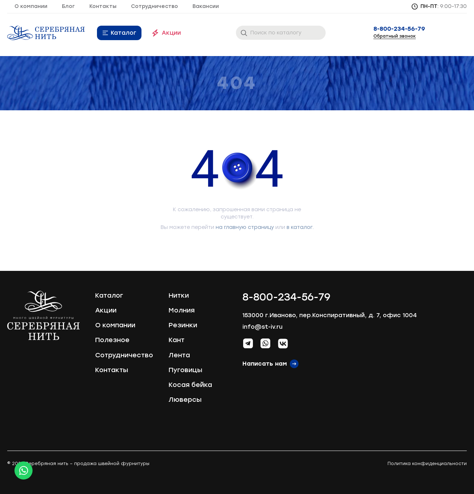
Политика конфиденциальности (427, 463)
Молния (182, 310)
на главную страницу (245, 227)
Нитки (179, 295)
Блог (68, 6)
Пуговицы (185, 370)
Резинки (183, 325)
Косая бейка (190, 385)
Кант (177, 340)
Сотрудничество (154, 6)
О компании (30, 6)
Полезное (112, 340)
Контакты (103, 6)
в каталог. (300, 227)
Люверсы (185, 400)
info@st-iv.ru (262, 326)
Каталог (123, 32)
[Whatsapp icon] (23, 470)
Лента (179, 355)
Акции (171, 32)
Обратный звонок (394, 36)
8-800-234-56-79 (399, 29)
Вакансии (205, 6)
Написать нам (264, 363)
